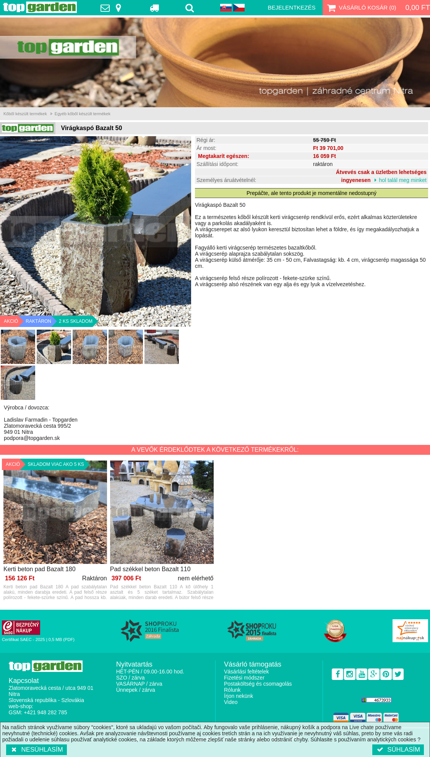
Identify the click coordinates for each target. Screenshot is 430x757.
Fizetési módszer (244, 678)
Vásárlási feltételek (246, 671)
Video (231, 702)
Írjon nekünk (238, 696)
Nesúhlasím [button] (36, 749)
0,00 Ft (417, 7)
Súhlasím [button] (398, 749)
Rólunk (232, 690)
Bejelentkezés (291, 7)
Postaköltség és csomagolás (258, 684)
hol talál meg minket (403, 180)
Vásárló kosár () (361, 7)
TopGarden (40, 7)
